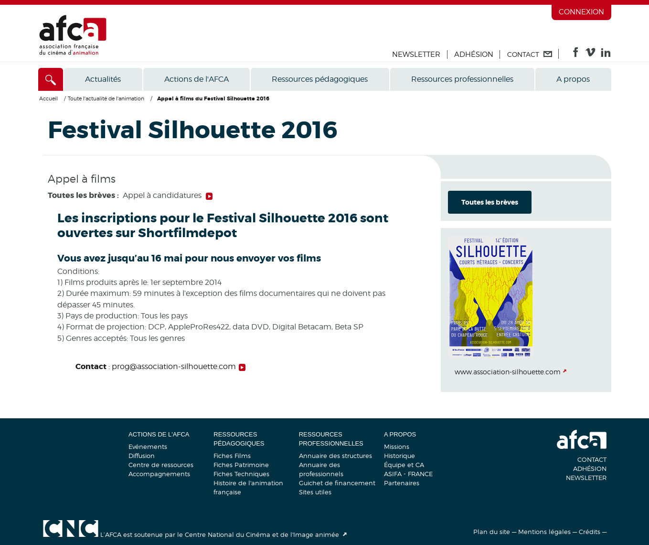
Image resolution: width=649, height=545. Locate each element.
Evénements (147, 446)
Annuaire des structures (335, 455)
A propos (573, 79)
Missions (396, 446)
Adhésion (473, 54)
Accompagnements (159, 474)
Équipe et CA (404, 465)
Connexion (581, 12)
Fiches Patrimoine (241, 465)
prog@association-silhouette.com (174, 366)
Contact (591, 459)
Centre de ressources (160, 465)
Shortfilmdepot (189, 233)
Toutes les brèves (489, 202)
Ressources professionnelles (462, 79)
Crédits (589, 531)
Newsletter (416, 54)
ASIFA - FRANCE (408, 474)
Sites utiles (315, 492)
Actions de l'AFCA (196, 79)
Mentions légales (544, 531)
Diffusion (141, 455)
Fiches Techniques (241, 474)
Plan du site (491, 531)
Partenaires (401, 483)
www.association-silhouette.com (508, 372)
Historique (399, 455)
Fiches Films (232, 455)
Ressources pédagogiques (320, 79)
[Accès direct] (51, 79)
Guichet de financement (337, 483)
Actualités (103, 79)
